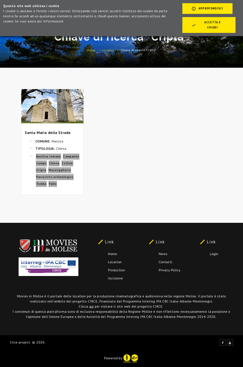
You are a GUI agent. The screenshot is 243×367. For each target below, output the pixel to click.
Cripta (41, 170)
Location (108, 50)
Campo (41, 163)
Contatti (165, 262)
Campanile (71, 156)
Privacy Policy (169, 270)
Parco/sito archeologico (54, 177)
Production (116, 270)
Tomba (41, 184)
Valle (53, 184)
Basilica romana (48, 156)
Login (214, 254)
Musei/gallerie (60, 170)
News (163, 254)
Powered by (121, 358)
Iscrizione (115, 278)
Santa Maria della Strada (47, 132)
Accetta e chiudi (206, 25)
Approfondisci (207, 9)
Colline (67, 163)
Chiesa (54, 163)
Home (91, 50)
